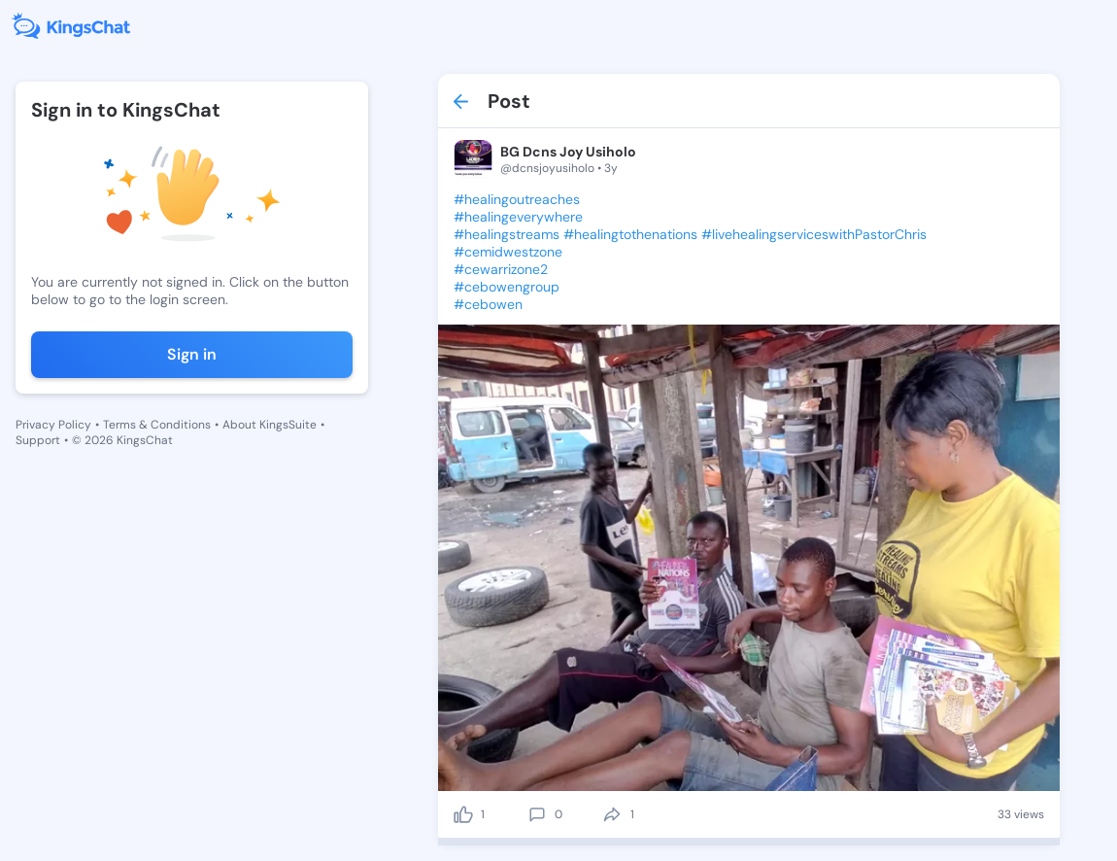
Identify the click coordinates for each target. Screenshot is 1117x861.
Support (38, 440)
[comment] (537, 814)
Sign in (192, 354)
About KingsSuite (269, 424)
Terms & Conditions (157, 424)
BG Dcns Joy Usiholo (568, 151)
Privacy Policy (53, 424)
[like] (463, 814)
